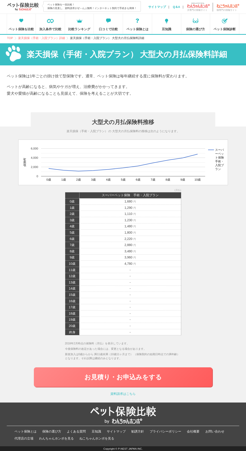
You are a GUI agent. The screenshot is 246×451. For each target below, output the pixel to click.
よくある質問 (76, 431)
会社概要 (193, 431)
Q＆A (176, 7)
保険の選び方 (195, 29)
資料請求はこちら (123, 394)
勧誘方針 (137, 431)
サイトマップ (157, 7)
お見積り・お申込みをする (123, 377)
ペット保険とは (137, 29)
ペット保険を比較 (21, 29)
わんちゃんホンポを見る (56, 438)
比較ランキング (79, 29)
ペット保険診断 (225, 29)
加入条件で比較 (50, 29)
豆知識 (166, 29)
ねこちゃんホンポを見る (96, 438)
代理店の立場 (23, 438)
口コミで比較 (108, 29)
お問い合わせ (214, 431)
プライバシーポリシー (165, 431)
